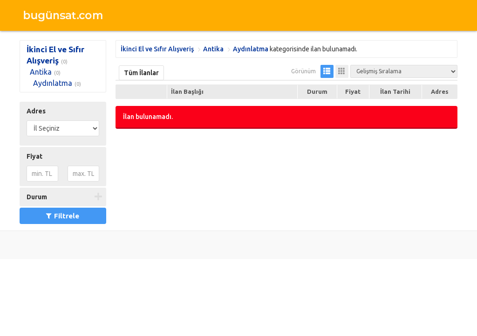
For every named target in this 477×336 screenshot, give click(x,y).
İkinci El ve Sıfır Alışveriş (157, 49)
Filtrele (62, 216)
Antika (41, 72)
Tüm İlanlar (141, 73)
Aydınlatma (52, 83)
